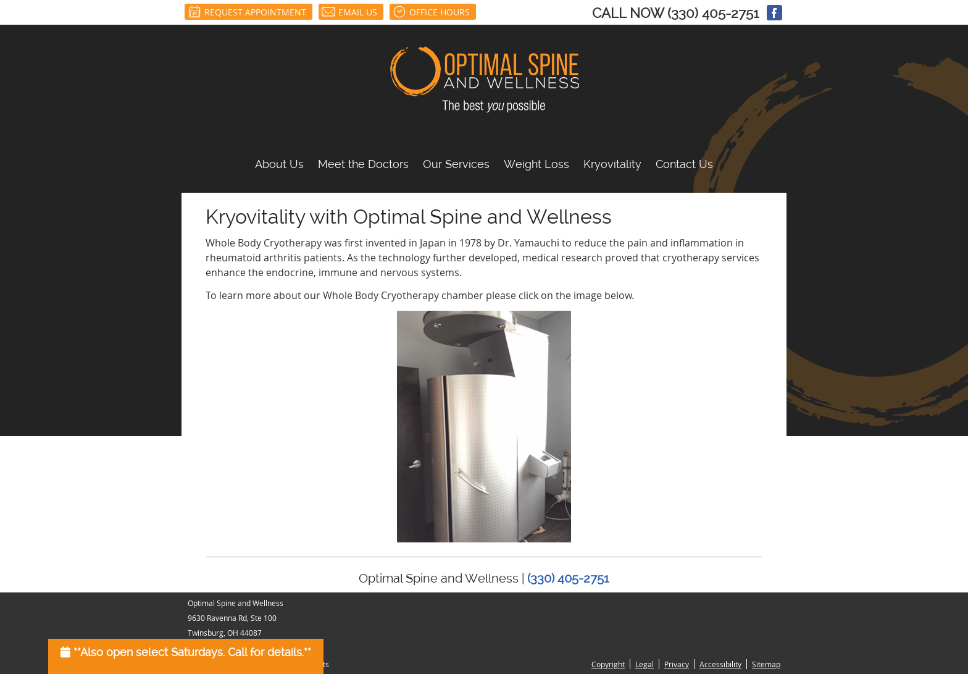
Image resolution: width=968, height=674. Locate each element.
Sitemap (766, 664)
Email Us (349, 12)
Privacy (676, 664)
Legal (644, 664)
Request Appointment (247, 12)
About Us (279, 164)
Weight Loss (536, 164)
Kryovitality (612, 164)
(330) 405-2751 (713, 13)
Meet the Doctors (363, 164)
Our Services (456, 164)
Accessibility (720, 664)
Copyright (608, 664)
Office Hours (431, 12)
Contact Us (684, 164)
